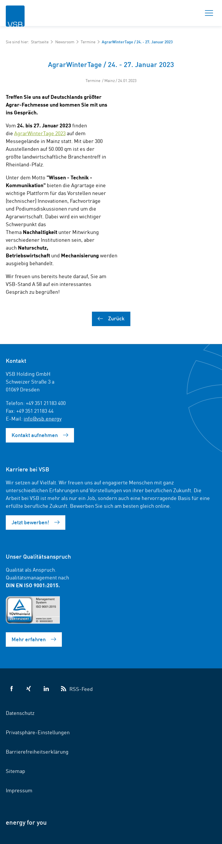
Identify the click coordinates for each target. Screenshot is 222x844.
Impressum (19, 790)
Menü (207, 13)
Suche (189, 13)
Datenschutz (20, 712)
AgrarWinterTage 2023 (40, 133)
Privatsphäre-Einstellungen (38, 732)
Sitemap (15, 770)
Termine (88, 41)
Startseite (40, 41)
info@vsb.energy (43, 418)
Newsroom (64, 41)
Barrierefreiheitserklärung (37, 751)
